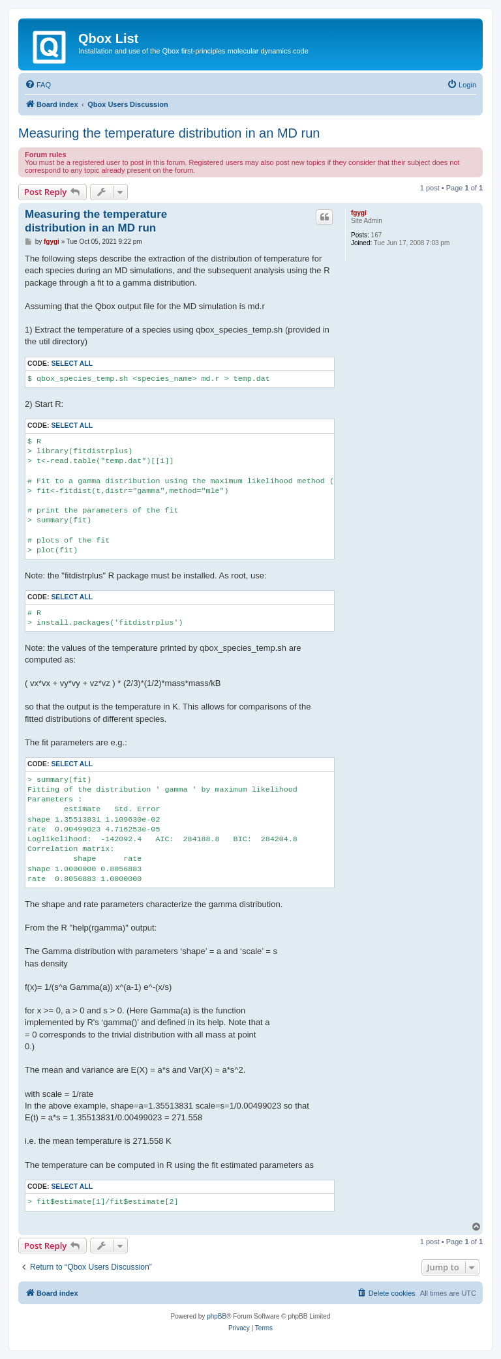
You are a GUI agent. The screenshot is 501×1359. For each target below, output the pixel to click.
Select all (72, 363)
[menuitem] (38, 85)
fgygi (359, 213)
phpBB (216, 1316)
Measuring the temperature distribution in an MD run (169, 133)
